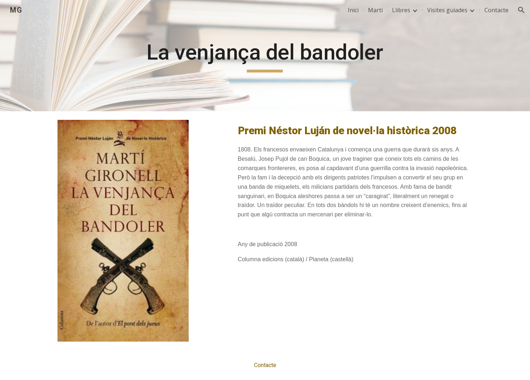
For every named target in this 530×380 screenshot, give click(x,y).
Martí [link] (375, 10)
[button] (521, 10)
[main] (265, 55)
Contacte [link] (496, 10)
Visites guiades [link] (447, 10)
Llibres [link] (401, 10)
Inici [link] (353, 10)
